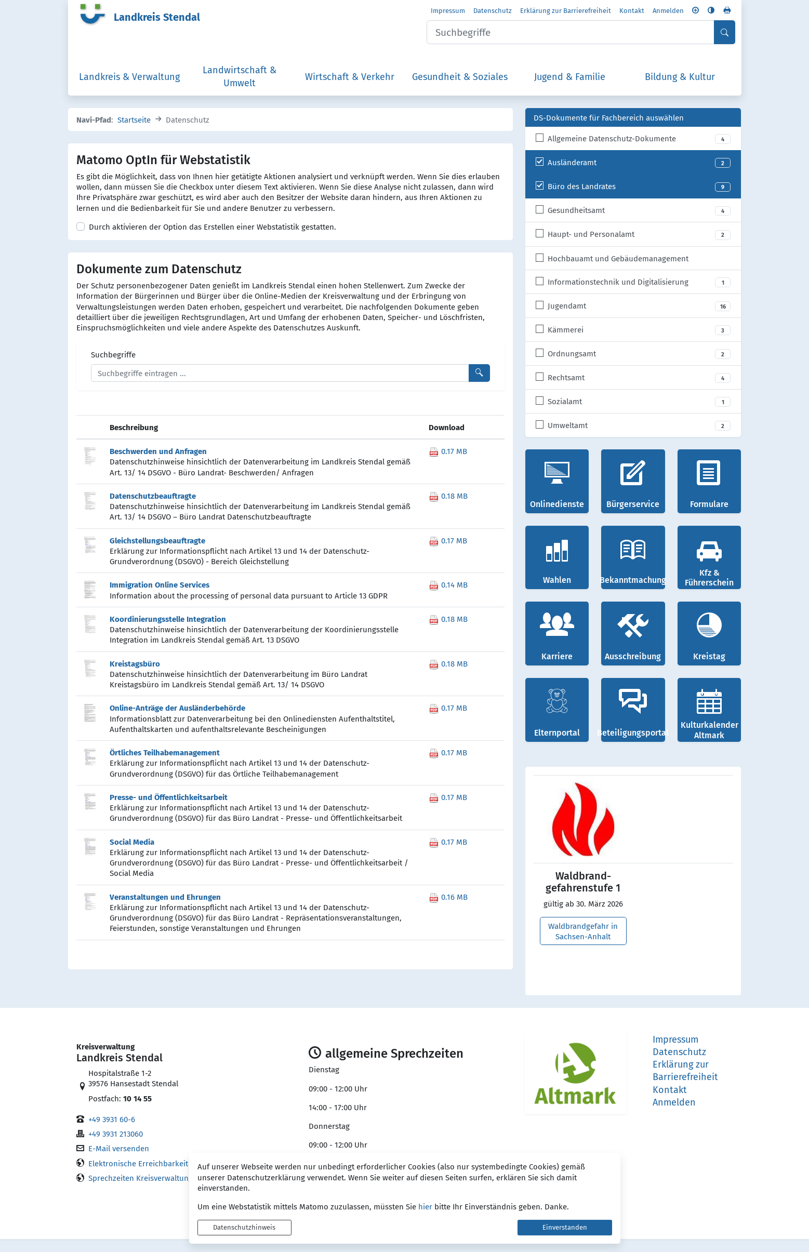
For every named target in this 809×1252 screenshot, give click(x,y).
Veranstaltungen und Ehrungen (165, 909)
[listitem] (633, 152)
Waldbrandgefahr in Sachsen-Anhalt (583, 944)
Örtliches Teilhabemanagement (165, 765)
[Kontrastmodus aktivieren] (711, 12)
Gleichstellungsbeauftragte (157, 553)
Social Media (132, 854)
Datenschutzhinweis (244, 1227)
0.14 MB (448, 597)
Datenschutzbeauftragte (153, 508)
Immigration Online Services (159, 597)
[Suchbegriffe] (280, 386)
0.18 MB (448, 508)
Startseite (134, 132)
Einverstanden (564, 1227)
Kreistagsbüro (135, 676)
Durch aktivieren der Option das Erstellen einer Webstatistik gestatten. (212, 239)
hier (425, 1206)
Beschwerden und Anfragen (158, 464)
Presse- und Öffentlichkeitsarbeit (169, 810)
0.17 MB (448, 464)
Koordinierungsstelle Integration (168, 631)
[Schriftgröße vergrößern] (695, 12)
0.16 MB (448, 909)
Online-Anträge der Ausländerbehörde (177, 720)
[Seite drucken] (727, 12)
